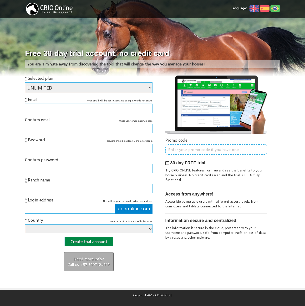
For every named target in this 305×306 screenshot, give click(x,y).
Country (34, 220)
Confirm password (41, 159)
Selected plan (39, 78)
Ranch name (37, 180)
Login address (39, 200)
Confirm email (38, 119)
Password (35, 139)
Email (31, 99)
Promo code (176, 140)
